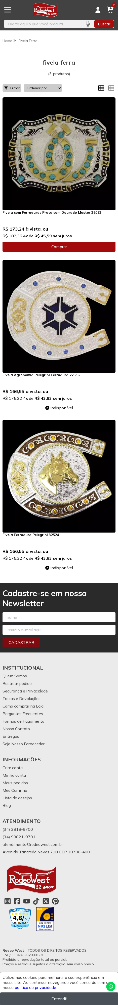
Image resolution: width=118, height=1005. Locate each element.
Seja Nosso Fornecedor (24, 743)
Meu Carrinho (15, 790)
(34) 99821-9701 (19, 836)
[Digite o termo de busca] (42, 24)
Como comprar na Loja (23, 706)
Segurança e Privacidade (25, 690)
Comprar (59, 246)
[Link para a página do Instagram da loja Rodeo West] (7, 901)
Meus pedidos (15, 782)
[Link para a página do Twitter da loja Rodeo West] (45, 901)
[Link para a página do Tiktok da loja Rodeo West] (36, 901)
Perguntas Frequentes (23, 713)
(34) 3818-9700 (18, 829)
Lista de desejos (17, 797)
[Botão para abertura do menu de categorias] (7, 10)
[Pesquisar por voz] (87, 24)
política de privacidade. (36, 987)
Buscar (104, 23)
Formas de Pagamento (23, 721)
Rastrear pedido (17, 683)
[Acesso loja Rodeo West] (98, 10)
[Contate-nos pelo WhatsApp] (110, 986)
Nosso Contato (16, 728)
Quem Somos (15, 675)
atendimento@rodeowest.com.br (33, 844)
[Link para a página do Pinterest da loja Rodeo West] (55, 901)
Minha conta (14, 775)
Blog (7, 805)
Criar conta (13, 767)
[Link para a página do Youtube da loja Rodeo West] (26, 901)
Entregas (11, 736)
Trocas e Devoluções (22, 698)
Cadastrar (21, 642)
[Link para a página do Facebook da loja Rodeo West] (17, 901)
